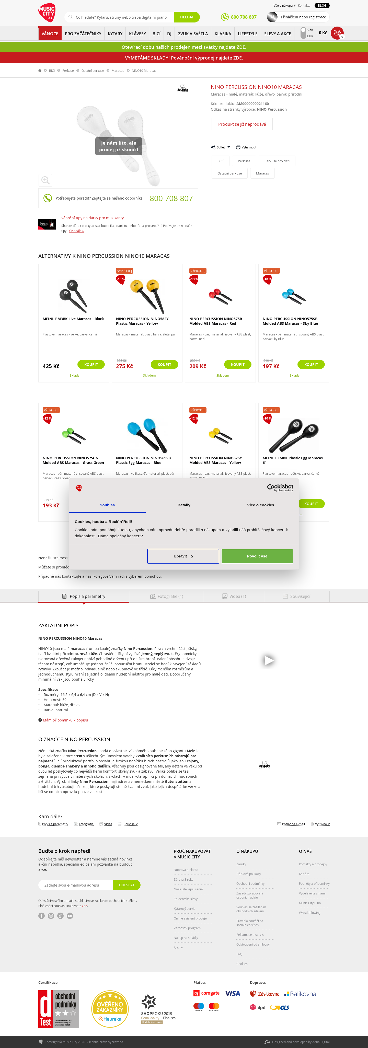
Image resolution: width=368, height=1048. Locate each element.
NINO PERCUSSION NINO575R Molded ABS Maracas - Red (215, 321)
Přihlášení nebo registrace (303, 17)
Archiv (178, 947)
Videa (108, 824)
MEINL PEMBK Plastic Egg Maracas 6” (293, 460)
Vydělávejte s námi (312, 893)
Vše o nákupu (283, 5)
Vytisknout (249, 147)
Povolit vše (257, 556)
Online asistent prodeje (190, 918)
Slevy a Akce (277, 34)
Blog (322, 5)
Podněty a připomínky (314, 883)
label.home (40, 70)
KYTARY (115, 34)
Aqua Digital (321, 1042)
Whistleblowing (309, 913)
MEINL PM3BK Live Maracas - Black (73, 318)
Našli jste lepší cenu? (188, 889)
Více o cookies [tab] (260, 505)
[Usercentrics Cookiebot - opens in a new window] (271, 488)
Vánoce (50, 34)
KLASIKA (223, 34)
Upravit (183, 556)
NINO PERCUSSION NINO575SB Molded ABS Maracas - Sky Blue (290, 321)
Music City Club (310, 903)
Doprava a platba (186, 870)
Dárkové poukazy (248, 874)
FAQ (239, 954)
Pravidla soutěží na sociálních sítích (249, 923)
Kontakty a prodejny (313, 864)
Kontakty (304, 5)
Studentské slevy (186, 899)
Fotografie (86, 824)
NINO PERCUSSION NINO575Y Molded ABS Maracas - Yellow (215, 460)
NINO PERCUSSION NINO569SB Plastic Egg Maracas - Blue (143, 460)
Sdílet (221, 147)
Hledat (187, 17)
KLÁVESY (137, 34)
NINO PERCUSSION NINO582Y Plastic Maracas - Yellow (142, 321)
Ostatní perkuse (93, 70)
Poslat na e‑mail (293, 824)
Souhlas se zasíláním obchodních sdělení (251, 909)
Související (131, 824)
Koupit (91, 364)
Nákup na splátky (186, 938)
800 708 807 (171, 198)
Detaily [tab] (184, 505)
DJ (169, 34)
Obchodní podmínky (250, 883)
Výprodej (124, 271)
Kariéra (304, 874)
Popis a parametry (55, 824)
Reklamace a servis (250, 935)
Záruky (241, 864)
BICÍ (156, 34)
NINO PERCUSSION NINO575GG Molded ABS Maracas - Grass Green (73, 460)
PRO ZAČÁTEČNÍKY (83, 34)
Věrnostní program (187, 928)
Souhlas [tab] (107, 505)
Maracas (118, 70)
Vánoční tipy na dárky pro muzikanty (92, 217)
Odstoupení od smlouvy (253, 944)
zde (84, 906)
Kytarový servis (184, 908)
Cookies (242, 964)
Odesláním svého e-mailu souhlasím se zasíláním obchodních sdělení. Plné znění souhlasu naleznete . (87, 903)
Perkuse (68, 70)
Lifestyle (248, 34)
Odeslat (126, 884)
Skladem (76, 375)
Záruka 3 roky (183, 879)
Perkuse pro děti (277, 161)
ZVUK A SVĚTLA (193, 34)
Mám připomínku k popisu (65, 720)
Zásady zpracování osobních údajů (249, 895)
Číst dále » (76, 231)
